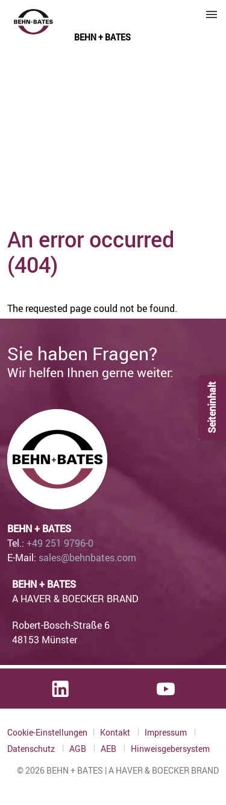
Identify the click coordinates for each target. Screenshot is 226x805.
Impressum (167, 732)
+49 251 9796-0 (60, 543)
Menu (211, 14)
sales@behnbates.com (87, 557)
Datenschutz (32, 748)
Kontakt (116, 732)
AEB (109, 748)
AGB (78, 748)
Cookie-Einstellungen (47, 732)
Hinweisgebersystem (170, 748)
